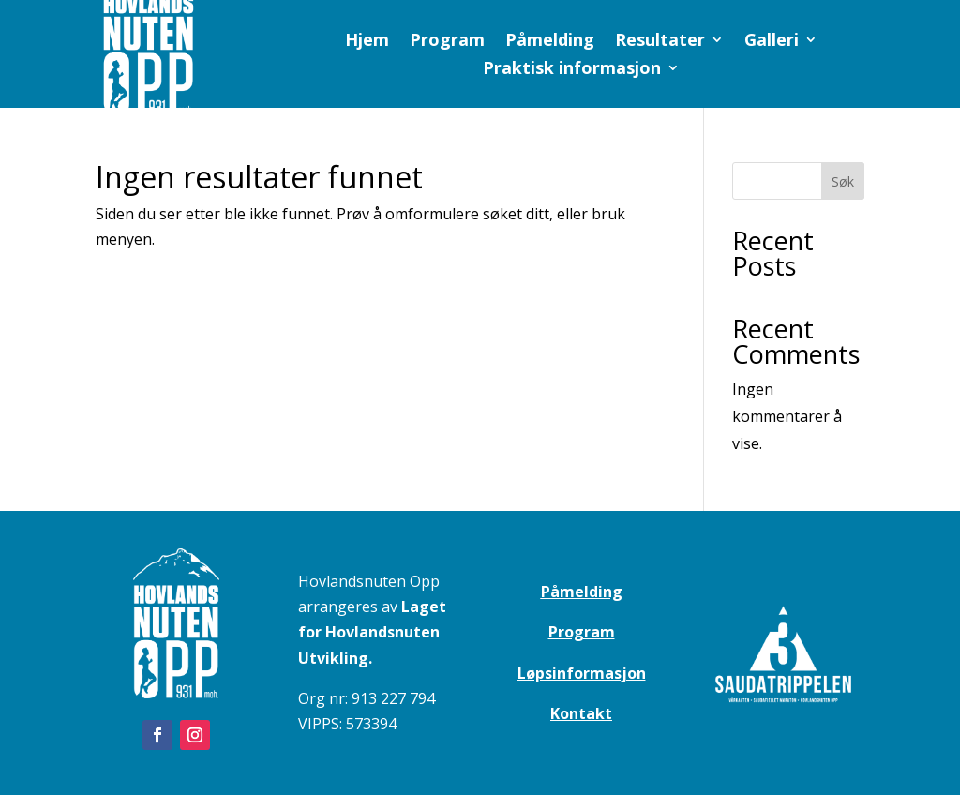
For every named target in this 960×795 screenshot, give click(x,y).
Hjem (367, 42)
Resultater (660, 42)
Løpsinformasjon (582, 673)
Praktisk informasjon (572, 70)
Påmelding (549, 42)
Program (447, 42)
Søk (843, 181)
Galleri (771, 42)
